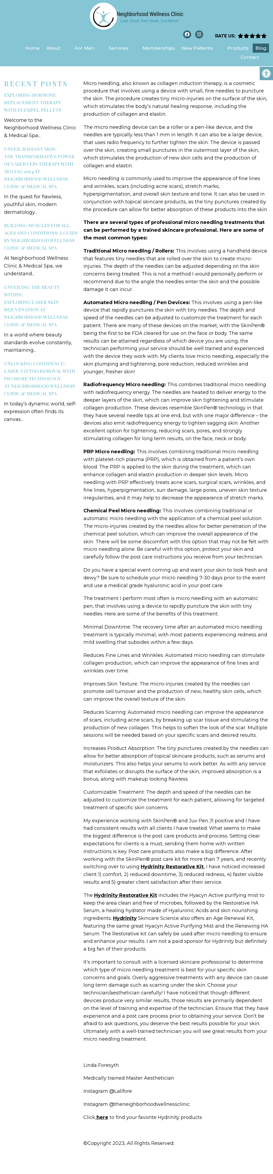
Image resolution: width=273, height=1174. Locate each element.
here (101, 1117)
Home (32, 48)
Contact (249, 57)
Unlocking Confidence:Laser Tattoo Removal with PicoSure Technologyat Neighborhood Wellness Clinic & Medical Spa (39, 378)
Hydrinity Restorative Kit (172, 867)
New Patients (197, 48)
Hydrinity (125, 918)
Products (238, 48)
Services (118, 48)
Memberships (158, 48)
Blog (260, 48)
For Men (84, 48)
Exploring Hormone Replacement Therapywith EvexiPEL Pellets (32, 102)
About (53, 48)
